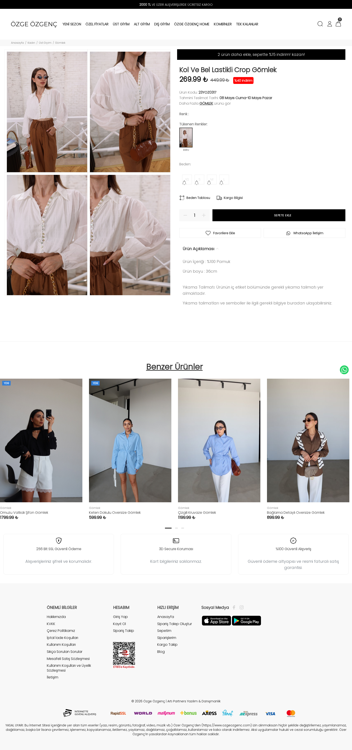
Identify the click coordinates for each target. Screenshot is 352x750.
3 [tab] (182, 528)
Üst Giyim (45, 43)
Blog (161, 651)
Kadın (31, 43)
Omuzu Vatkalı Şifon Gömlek (24, 512)
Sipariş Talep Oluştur (174, 623)
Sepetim (164, 630)
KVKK (51, 623)
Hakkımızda (56, 616)
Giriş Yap (120, 616)
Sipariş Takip (123, 630)
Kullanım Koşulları (61, 644)
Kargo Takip (167, 644)
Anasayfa (17, 43)
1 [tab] (168, 528)
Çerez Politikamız (61, 630)
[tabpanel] (130, 445)
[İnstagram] (240, 607)
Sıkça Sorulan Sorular (64, 651)
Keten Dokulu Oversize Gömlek (115, 512)
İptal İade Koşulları (62, 637)
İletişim (52, 677)
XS (187, 179)
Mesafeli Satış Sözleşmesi (68, 658)
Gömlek (60, 43)
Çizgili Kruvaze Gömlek (197, 512)
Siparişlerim (166, 637)
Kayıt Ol (119, 623)
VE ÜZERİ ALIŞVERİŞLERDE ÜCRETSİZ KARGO (176, 4)
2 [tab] (176, 528)
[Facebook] (235, 607)
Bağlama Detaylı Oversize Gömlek (296, 512)
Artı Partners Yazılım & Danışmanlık (194, 701)
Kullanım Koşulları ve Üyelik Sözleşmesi (69, 668)
